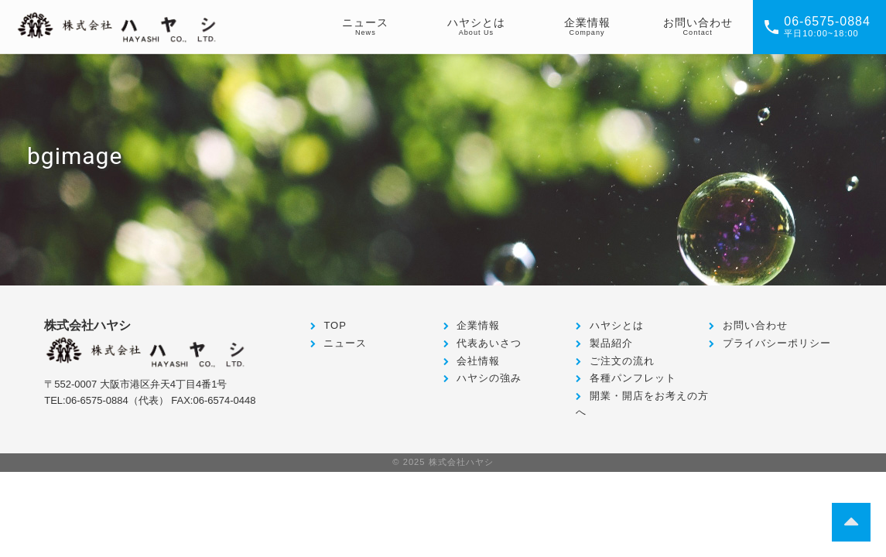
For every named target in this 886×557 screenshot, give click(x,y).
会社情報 (478, 361)
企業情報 (478, 325)
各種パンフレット (633, 378)
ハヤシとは (617, 325)
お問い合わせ (755, 325)
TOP (335, 325)
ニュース (345, 343)
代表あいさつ (489, 343)
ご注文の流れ (622, 361)
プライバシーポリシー (777, 343)
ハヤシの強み (489, 378)
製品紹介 (611, 343)
